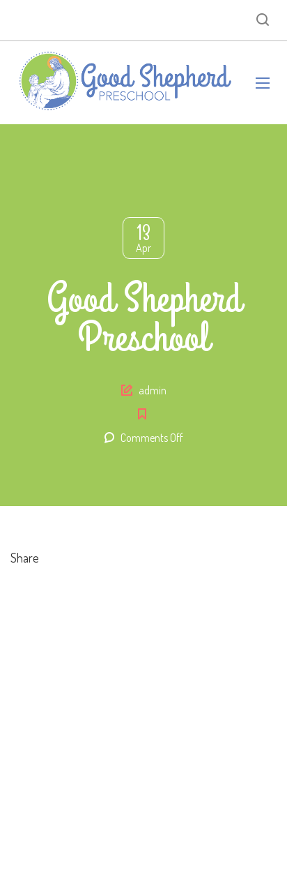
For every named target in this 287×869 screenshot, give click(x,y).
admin (152, 390)
